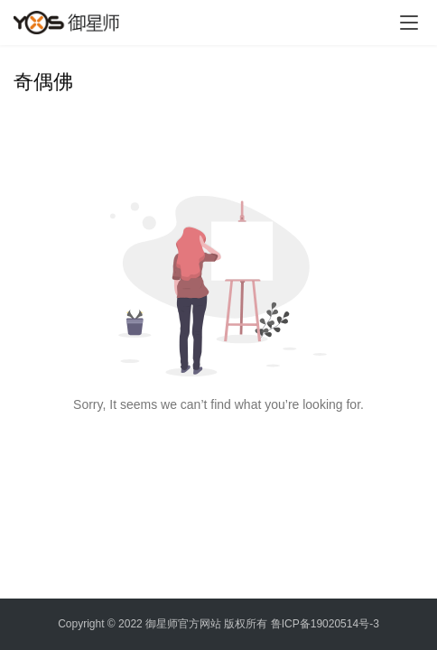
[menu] (409, 22)
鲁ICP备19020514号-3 (325, 624)
